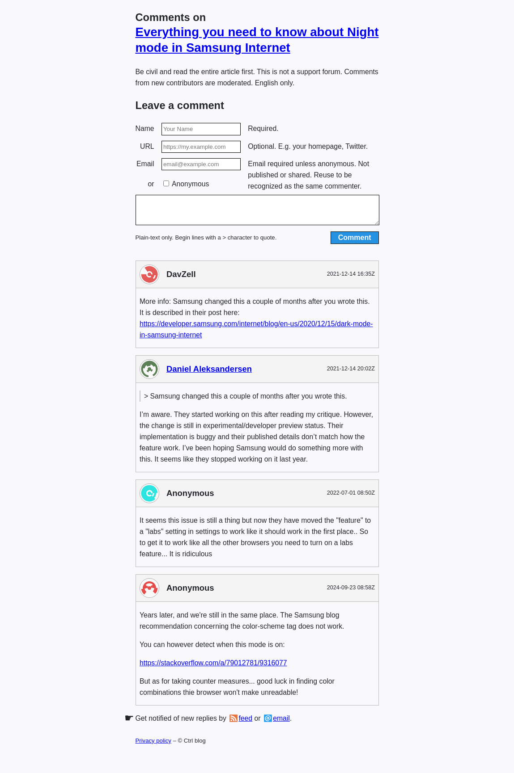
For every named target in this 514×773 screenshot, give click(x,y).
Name (145, 128)
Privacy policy (153, 746)
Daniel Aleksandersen (209, 374)
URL (147, 146)
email (281, 723)
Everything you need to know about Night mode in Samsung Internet (257, 40)
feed (245, 723)
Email (145, 164)
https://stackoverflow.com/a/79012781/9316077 (213, 668)
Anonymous (186, 184)
